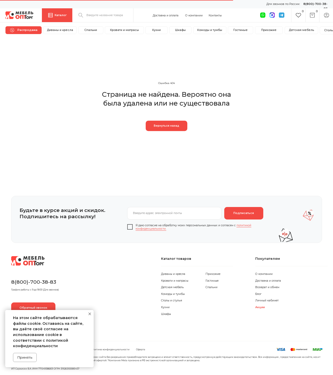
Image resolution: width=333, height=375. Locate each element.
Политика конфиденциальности (110, 349)
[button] (33, 308)
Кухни (165, 307)
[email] (174, 213)
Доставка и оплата (165, 15)
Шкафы (166, 314)
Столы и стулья (171, 300)
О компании (194, 15)
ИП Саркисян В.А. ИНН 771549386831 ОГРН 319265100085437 (45, 368)
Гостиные (212, 280)
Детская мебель (172, 287)
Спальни (211, 287)
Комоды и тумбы (173, 294)
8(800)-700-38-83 (33, 282)
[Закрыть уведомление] (89, 313)
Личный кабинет (267, 300)
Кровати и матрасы (174, 280)
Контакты (215, 15)
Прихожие (213, 274)
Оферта (140, 349)
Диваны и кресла (173, 274)
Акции (260, 307)
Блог (258, 294)
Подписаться (243, 213)
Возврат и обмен (267, 287)
